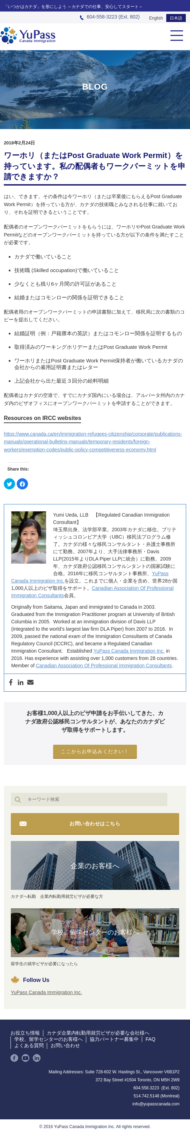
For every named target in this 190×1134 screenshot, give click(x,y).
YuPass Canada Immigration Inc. (129, 651)
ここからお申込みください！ (95, 751)
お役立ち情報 (25, 1033)
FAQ (150, 1039)
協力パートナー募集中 (114, 1039)
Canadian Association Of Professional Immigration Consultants (104, 665)
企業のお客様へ (95, 866)
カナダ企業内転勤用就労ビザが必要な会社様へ (98, 1033)
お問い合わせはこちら (95, 823)
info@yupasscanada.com (156, 1104)
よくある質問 (29, 1045)
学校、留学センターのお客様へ (95, 932)
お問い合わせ (65, 1045)
